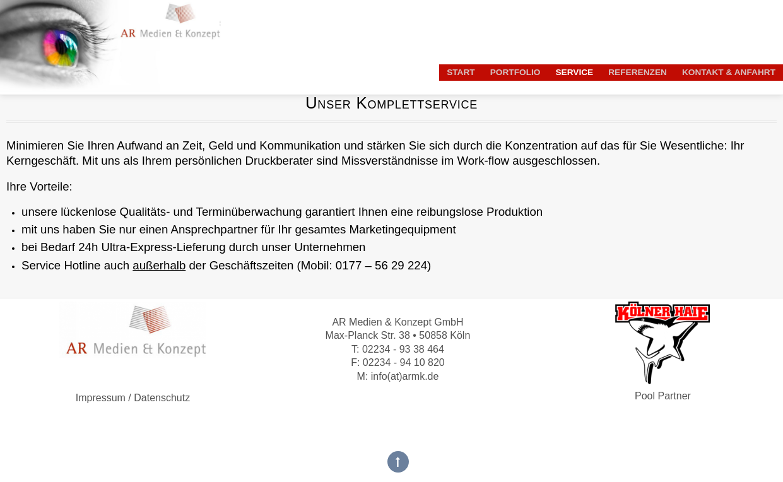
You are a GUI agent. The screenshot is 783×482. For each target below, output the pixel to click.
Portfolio (515, 72)
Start (461, 72)
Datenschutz (160, 397)
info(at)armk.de (405, 376)
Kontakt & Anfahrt (728, 72)
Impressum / (103, 397)
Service (574, 72)
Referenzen (637, 72)
